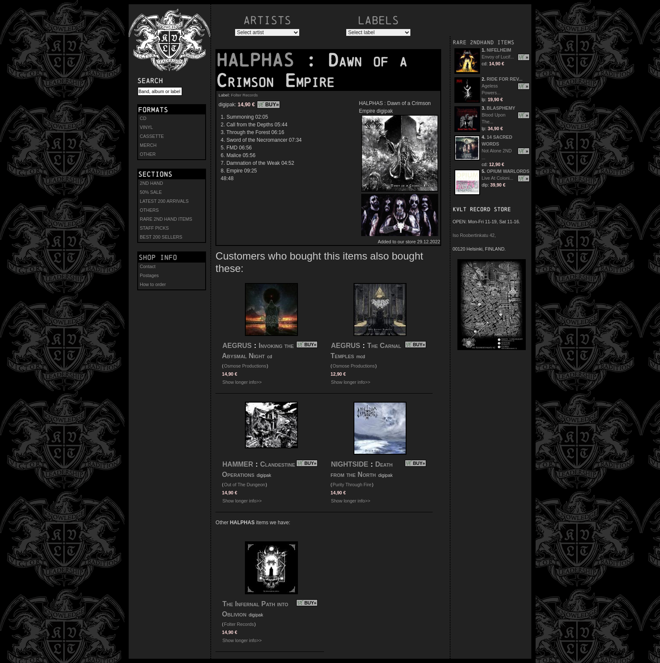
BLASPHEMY (501, 108)
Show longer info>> (242, 382)
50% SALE (151, 192)
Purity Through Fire (352, 484)
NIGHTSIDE (349, 464)
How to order (153, 284)
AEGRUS (236, 345)
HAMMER (237, 464)
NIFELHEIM (499, 50)
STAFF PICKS (154, 228)
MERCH (148, 145)
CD (143, 118)
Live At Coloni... (497, 178)
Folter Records (244, 95)
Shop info (157, 257)
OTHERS (149, 210)
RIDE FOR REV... (505, 79)
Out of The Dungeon (244, 484)
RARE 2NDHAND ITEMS (483, 42)
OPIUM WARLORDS (508, 171)
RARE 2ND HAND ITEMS (166, 219)
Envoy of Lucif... (498, 56)
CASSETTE (152, 136)
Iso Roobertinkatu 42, (474, 235)
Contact (148, 266)
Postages (149, 275)
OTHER (148, 154)
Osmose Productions (245, 365)
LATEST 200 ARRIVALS (164, 201)
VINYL (146, 127)
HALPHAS (260, 60)
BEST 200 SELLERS (161, 236)
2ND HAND (151, 183)
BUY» (272, 105)
